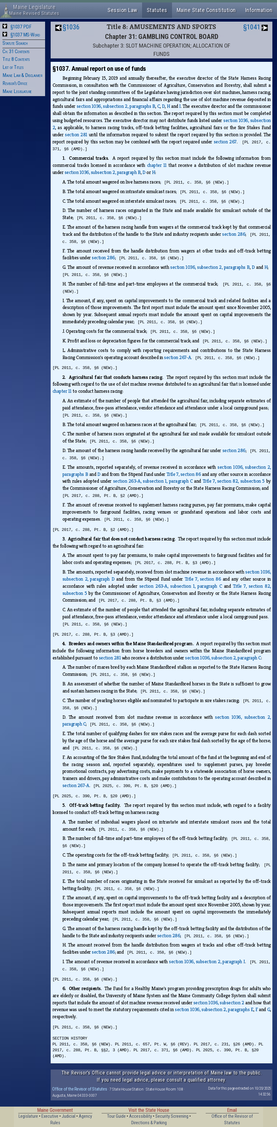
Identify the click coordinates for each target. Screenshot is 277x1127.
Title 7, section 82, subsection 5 (234, 481)
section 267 (225, 141)
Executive (49, 1116)
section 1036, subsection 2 (218, 1002)
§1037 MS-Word (25, 35)
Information (259, 10)
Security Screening (171, 1116)
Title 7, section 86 (183, 474)
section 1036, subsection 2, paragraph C (223, 658)
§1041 (251, 27)
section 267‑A (177, 357)
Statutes (157, 10)
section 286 (233, 234)
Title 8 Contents (15, 59)
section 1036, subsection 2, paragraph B (103, 172)
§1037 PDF (20, 27)
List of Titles (12, 67)
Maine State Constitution (206, 10)
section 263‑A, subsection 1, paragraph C (153, 481)
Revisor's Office (14, 83)
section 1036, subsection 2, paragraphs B (116, 106)
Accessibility (140, 1116)
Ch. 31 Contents (15, 51)
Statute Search (14, 43)
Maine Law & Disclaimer (22, 75)
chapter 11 (157, 165)
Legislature (28, 1116)
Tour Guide (116, 1116)
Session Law (122, 10)
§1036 (71, 27)
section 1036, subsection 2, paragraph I (207, 961)
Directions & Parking (149, 1122)
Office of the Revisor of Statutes (79, 1089)
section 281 (76, 134)
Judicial (68, 1116)
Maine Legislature (17, 91)
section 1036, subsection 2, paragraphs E (214, 1009)
